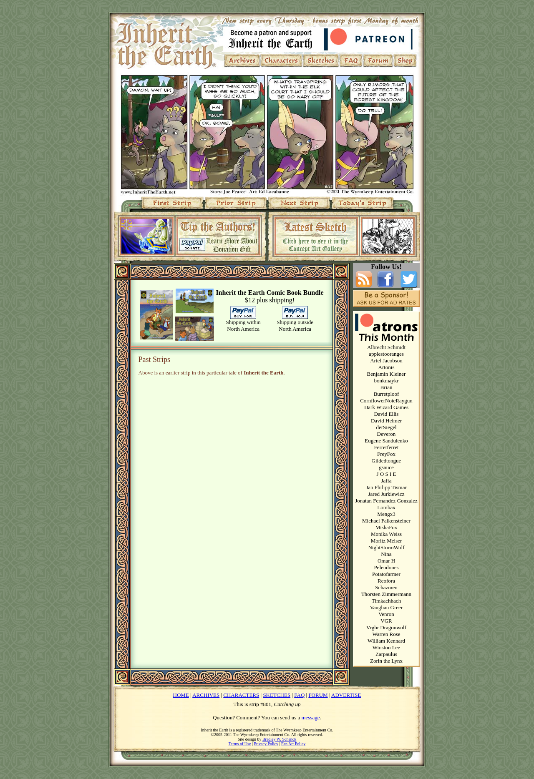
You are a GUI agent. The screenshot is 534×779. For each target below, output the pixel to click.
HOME (181, 695)
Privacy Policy (266, 743)
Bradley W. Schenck (279, 739)
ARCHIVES (205, 695)
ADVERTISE (346, 695)
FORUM (317, 695)
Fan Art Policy (293, 743)
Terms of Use (240, 743)
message (311, 717)
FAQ (299, 695)
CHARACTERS (241, 695)
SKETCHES (276, 695)
